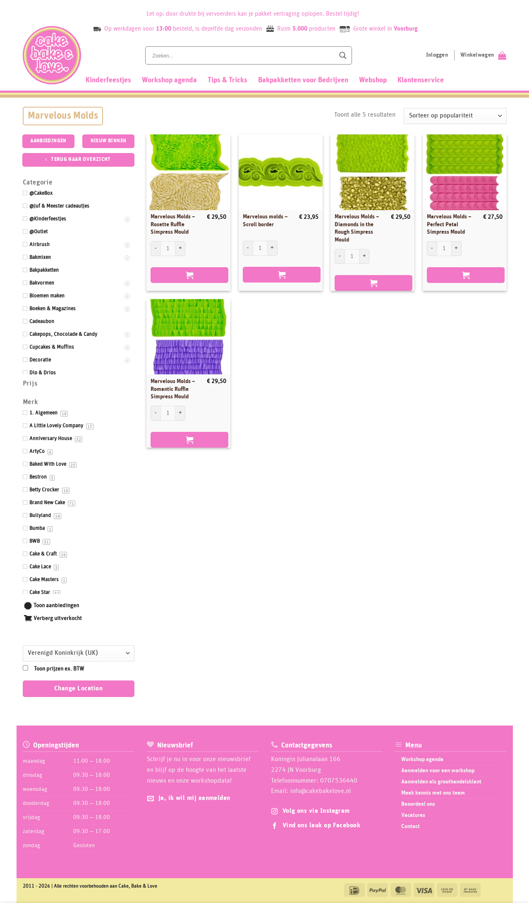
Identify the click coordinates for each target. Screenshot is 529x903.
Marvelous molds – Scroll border (265, 221)
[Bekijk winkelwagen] (483, 55)
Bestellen (189, 275)
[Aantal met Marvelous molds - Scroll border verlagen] (248, 248)
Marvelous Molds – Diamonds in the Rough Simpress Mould (357, 228)
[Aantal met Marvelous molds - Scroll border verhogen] (273, 248)
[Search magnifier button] (343, 55)
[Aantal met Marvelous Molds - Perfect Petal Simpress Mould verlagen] (432, 248)
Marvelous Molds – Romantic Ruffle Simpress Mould (173, 389)
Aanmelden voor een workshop (437, 771)
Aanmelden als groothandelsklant (441, 782)
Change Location (78, 688)
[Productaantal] (167, 248)
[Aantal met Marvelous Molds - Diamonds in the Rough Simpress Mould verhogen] (364, 256)
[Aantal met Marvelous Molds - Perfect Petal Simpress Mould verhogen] (457, 248)
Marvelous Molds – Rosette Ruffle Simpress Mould (173, 224)
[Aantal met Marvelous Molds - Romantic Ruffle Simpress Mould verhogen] (180, 413)
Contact (410, 826)
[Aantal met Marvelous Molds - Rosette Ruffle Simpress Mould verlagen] (155, 248)
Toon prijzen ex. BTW (59, 669)
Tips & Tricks (227, 80)
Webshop (373, 80)
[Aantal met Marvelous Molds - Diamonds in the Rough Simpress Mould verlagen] (340, 256)
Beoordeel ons (418, 804)
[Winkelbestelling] (455, 116)
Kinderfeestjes (108, 80)
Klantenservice (420, 80)
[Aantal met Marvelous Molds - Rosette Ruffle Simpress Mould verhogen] (180, 248)
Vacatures (413, 815)
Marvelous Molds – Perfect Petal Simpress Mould (449, 224)
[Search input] (243, 55)
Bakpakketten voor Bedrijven (303, 80)
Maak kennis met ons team (433, 793)
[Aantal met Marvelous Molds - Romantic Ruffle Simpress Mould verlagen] (155, 413)
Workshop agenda (169, 80)
